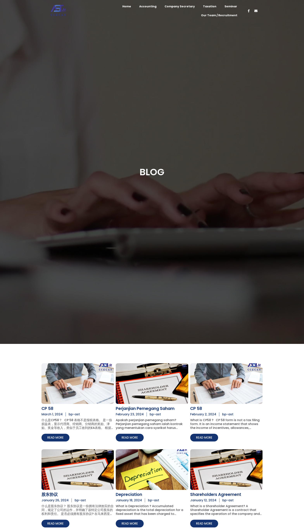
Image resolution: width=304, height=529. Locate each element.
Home (126, 6)
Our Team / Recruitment (219, 15)
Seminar (231, 6)
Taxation (209, 6)
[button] (55, 437)
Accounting (147, 6)
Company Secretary (180, 6)
